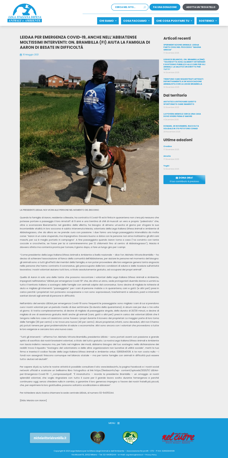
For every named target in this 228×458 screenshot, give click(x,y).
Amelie (166, 150)
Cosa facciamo (129, 20)
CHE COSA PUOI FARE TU (170, 20)
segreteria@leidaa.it (133, 453)
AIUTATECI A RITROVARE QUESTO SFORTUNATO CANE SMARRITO (179, 97)
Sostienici (206, 20)
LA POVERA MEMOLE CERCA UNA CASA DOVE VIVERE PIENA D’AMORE (181, 109)
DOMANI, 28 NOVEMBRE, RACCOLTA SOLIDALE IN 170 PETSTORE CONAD (180, 121)
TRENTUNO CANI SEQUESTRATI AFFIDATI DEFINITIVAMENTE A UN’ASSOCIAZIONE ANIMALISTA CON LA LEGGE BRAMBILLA (183, 76)
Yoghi (166, 159)
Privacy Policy (152, 453)
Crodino (167, 140)
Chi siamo (97, 20)
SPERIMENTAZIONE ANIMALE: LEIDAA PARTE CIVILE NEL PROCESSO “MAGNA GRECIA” (184, 44)
